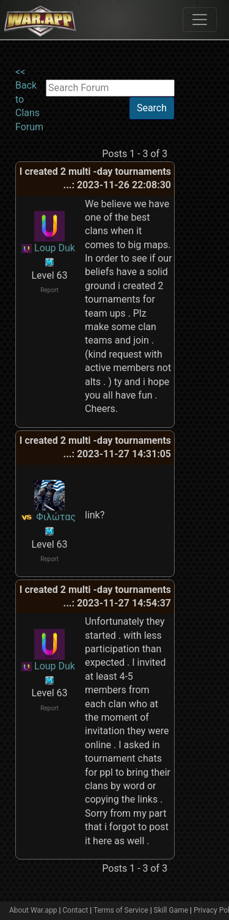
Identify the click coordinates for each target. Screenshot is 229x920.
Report (49, 290)
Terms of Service (120, 910)
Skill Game (171, 910)
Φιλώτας (56, 517)
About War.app (33, 910)
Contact (75, 910)
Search (152, 108)
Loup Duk (54, 248)
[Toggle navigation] (200, 19)
